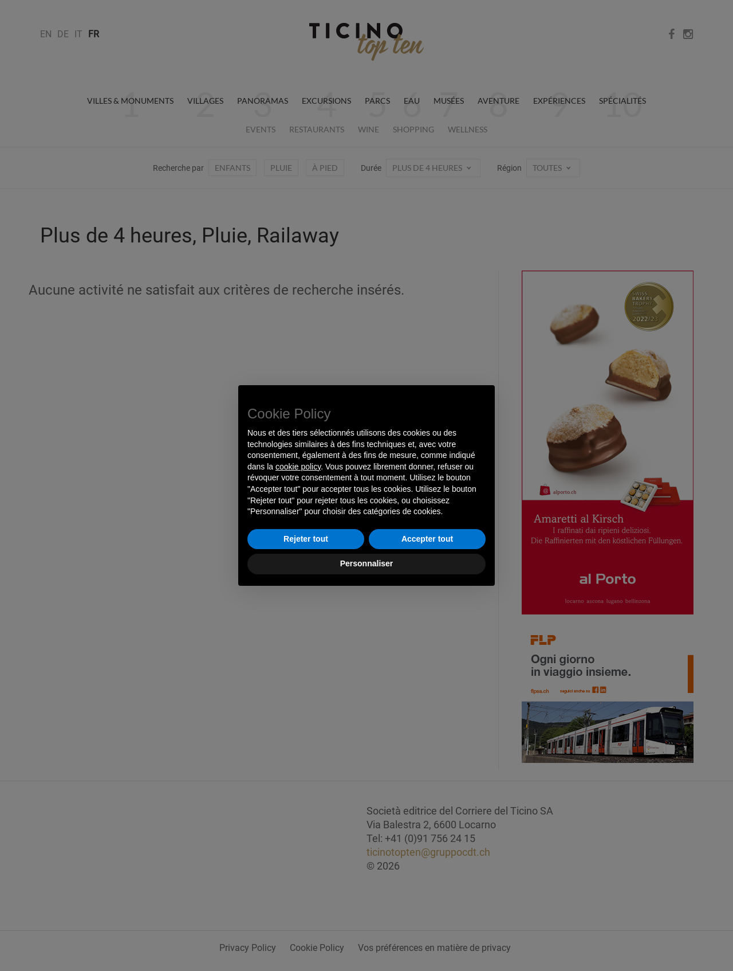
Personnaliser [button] (366, 563)
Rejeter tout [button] (305, 538)
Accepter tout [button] (427, 538)
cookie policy (298, 466)
